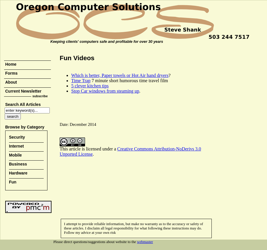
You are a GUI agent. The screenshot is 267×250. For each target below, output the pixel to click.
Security (17, 137)
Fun (12, 182)
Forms (11, 73)
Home (10, 64)
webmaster (145, 242)
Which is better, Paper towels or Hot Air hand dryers (119, 75)
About (11, 82)
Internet (16, 146)
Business (18, 164)
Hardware (18, 173)
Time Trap (81, 80)
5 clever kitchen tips (89, 85)
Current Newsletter (23, 91)
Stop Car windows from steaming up (105, 91)
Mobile (15, 155)
